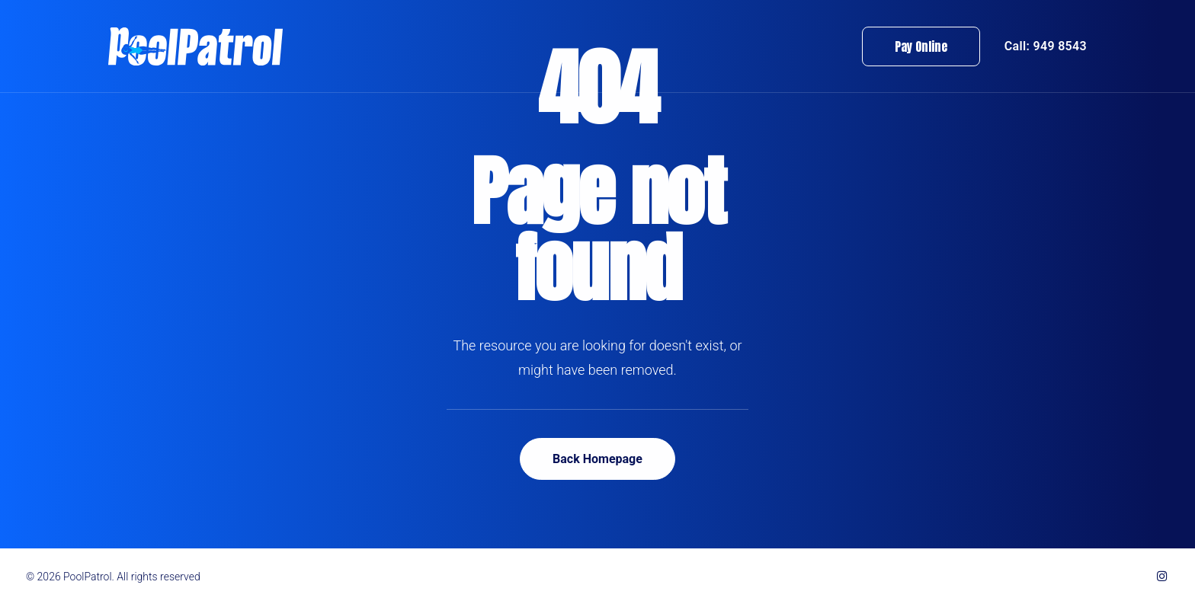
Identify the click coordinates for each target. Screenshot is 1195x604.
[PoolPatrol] (195, 46)
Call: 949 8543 (1045, 46)
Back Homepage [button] (597, 459)
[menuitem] (926, 46)
